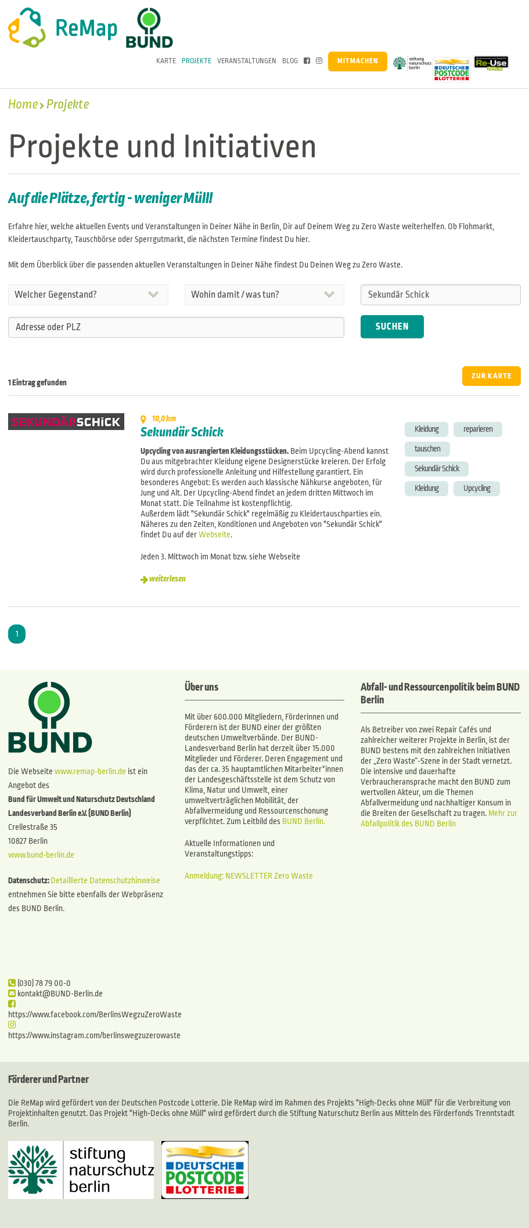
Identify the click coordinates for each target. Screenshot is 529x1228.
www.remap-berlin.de (90, 771)
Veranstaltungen (246, 61)
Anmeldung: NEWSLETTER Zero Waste (249, 876)
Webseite (215, 534)
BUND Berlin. (303, 821)
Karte (166, 61)
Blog (290, 61)
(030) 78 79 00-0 (39, 983)
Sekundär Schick (182, 432)
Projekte (196, 61)
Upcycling (476, 488)
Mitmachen (357, 61)
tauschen (427, 449)
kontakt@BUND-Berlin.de (55, 993)
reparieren (477, 429)
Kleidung (426, 429)
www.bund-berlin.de (41, 855)
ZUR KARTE (492, 376)
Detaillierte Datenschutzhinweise (105, 880)
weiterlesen (167, 579)
